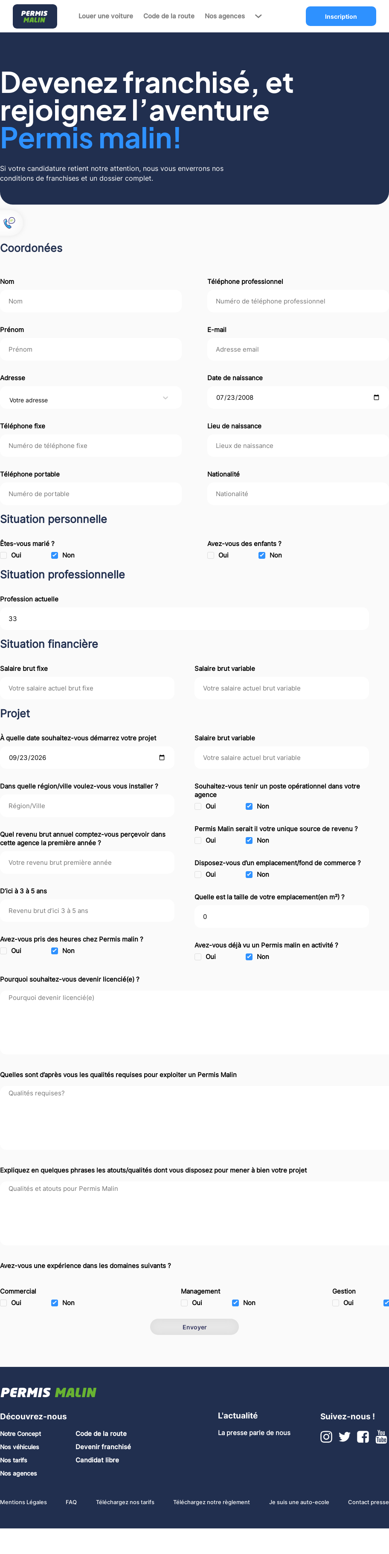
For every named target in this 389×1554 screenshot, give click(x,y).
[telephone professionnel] (298, 301)
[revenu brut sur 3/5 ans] (87, 910)
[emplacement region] (87, 805)
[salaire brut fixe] (87, 688)
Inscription (341, 16)
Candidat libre (97, 1460)
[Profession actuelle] (184, 618)
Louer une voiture (105, 16)
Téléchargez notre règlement (211, 1502)
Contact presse (368, 1502)
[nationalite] (298, 493)
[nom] (91, 301)
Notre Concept (20, 1433)
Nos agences (225, 16)
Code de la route (168, 16)
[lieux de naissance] (298, 445)
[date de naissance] (298, 397)
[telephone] (91, 445)
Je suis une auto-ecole (299, 1502)
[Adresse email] (298, 349)
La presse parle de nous (254, 1433)
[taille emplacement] (281, 916)
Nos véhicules (19, 1446)
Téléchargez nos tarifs (125, 1502)
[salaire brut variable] (281, 688)
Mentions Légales (23, 1502)
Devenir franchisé (103, 1447)
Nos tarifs (13, 1460)
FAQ (71, 1502)
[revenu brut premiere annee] (87, 862)
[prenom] (91, 349)
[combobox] (10, 400)
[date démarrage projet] (87, 757)
